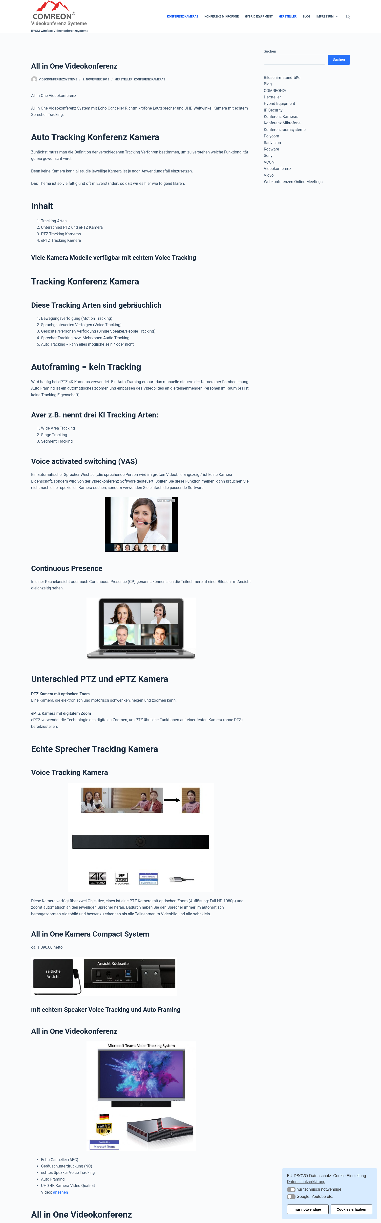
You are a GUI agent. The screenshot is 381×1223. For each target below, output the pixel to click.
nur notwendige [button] (308, 1209)
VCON (269, 162)
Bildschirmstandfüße (282, 77)
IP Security (273, 110)
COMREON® (275, 90)
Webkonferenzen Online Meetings (293, 181)
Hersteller (288, 16)
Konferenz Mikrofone (222, 16)
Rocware (271, 149)
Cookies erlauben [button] (351, 1209)
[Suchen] (348, 17)
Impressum (328, 17)
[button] (291, 1189)
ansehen (60, 1192)
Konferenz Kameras (182, 16)
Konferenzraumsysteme (285, 129)
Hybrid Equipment (259, 16)
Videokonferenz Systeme (59, 23)
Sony (268, 155)
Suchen (270, 51)
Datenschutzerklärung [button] (306, 1182)
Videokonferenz (277, 168)
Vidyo (269, 175)
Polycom (271, 136)
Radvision (272, 142)
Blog (306, 16)
